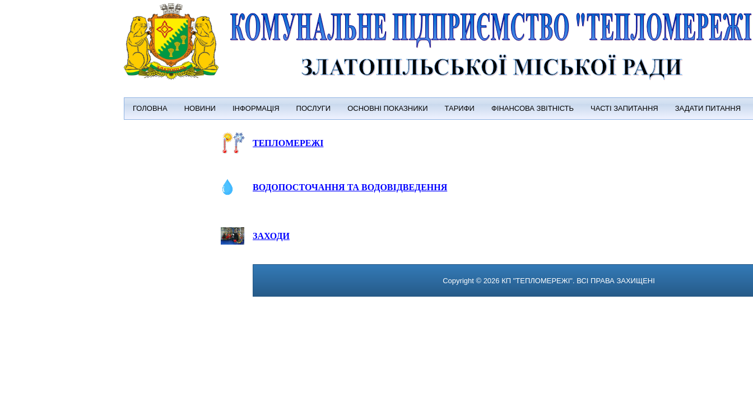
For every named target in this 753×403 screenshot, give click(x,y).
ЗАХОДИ (271, 236)
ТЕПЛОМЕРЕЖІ (288, 143)
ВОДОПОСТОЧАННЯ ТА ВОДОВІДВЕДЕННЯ (350, 187)
